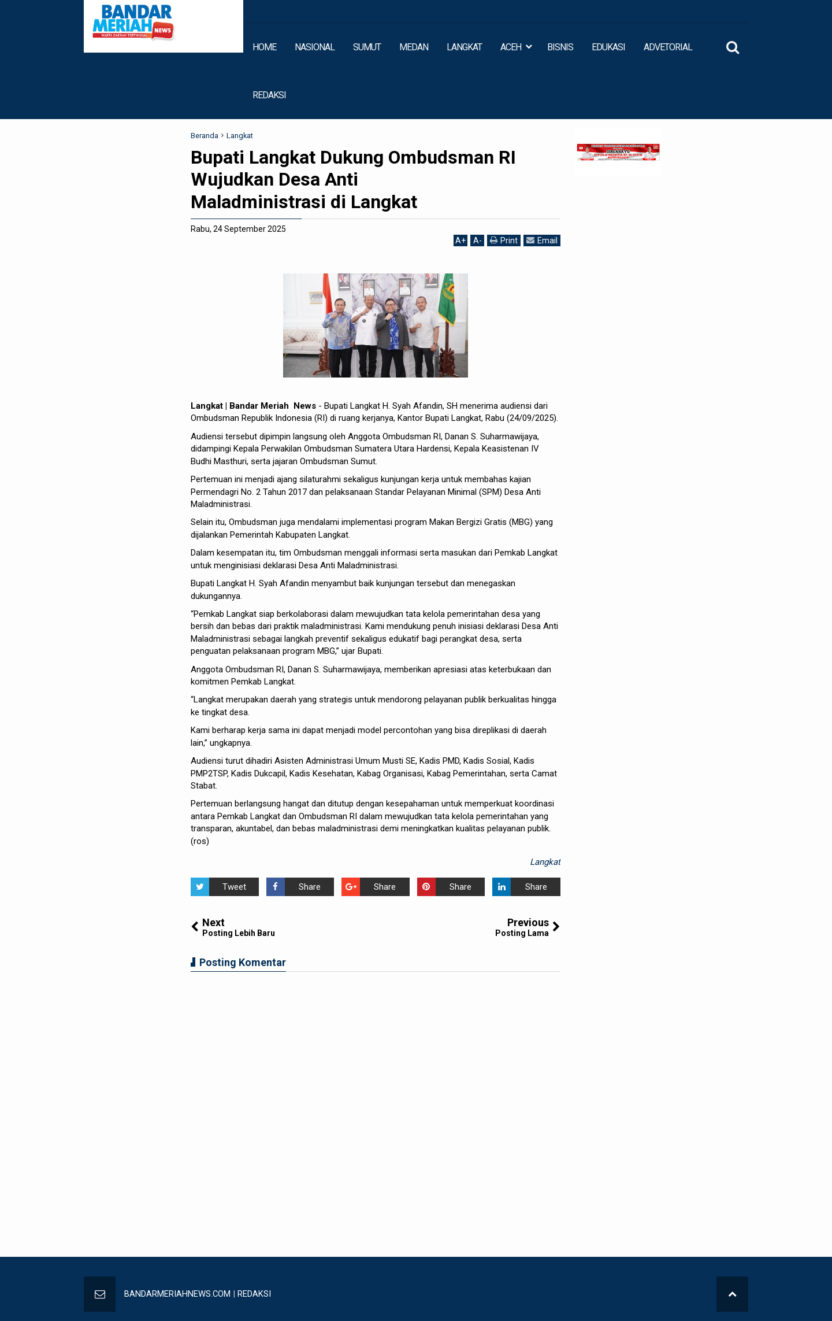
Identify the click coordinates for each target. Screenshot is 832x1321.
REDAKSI (269, 95)
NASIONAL (315, 47)
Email (542, 240)
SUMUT (367, 47)
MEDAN (413, 47)
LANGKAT (464, 47)
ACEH (510, 47)
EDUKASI (608, 47)
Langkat (545, 862)
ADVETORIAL (668, 47)
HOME (264, 47)
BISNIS (560, 47)
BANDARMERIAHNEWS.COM (177, 1294)
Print (504, 240)
